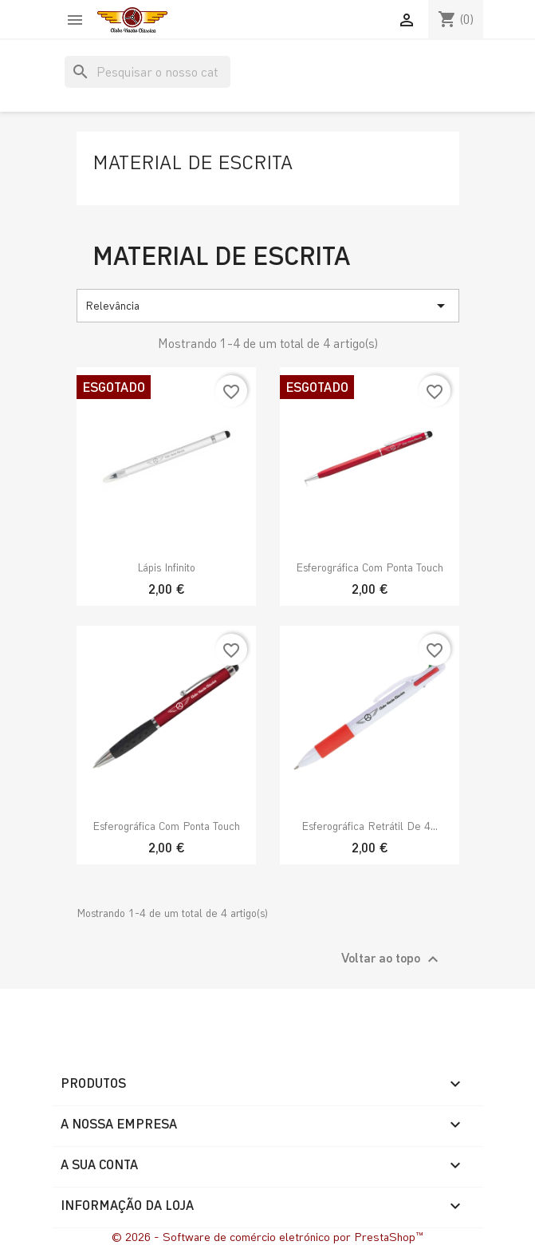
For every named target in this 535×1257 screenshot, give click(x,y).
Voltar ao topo (392, 959)
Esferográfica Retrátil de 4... (369, 825)
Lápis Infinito (166, 567)
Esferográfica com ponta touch (369, 567)
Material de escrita (192, 161)
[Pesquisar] (147, 72)
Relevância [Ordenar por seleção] (267, 305)
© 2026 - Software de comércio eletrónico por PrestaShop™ (268, 1236)
